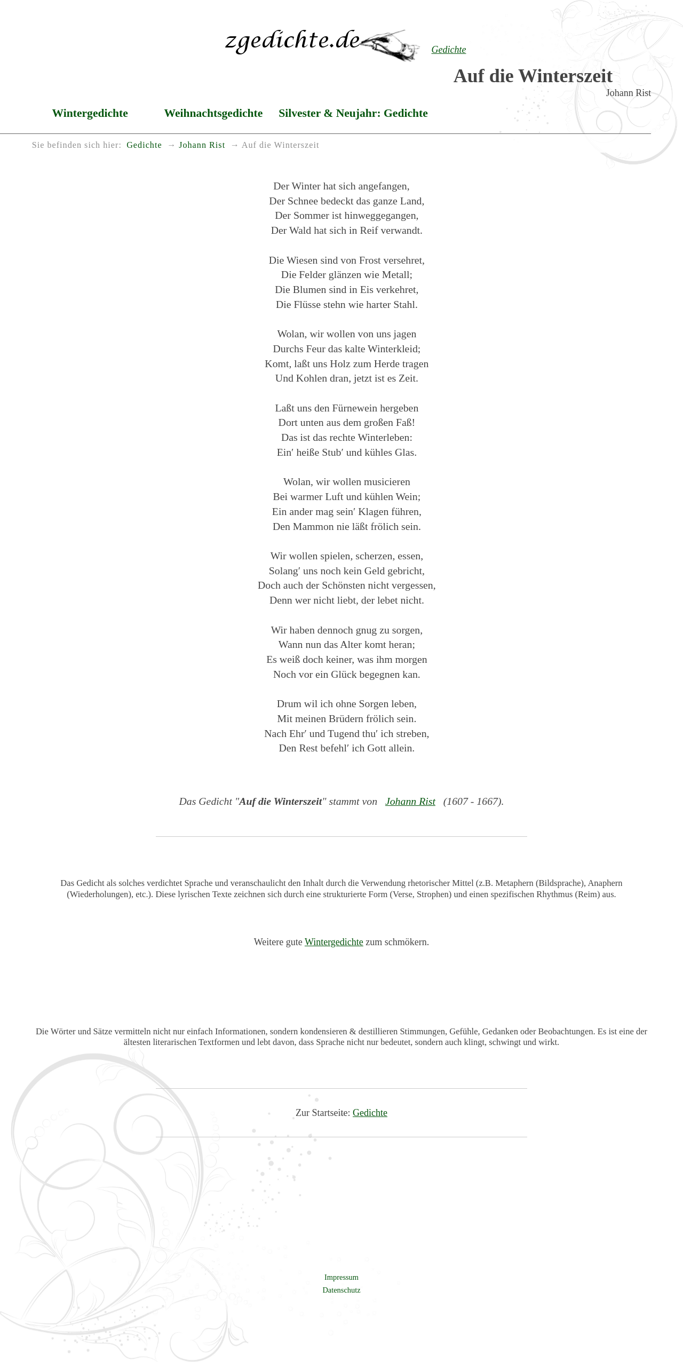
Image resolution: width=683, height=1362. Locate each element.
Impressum (341, 1277)
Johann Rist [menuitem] (202, 145)
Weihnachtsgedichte (213, 113)
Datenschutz (341, 1290)
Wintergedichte (90, 113)
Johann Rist (410, 801)
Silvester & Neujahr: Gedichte (353, 113)
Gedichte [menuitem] (144, 145)
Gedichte (370, 1112)
